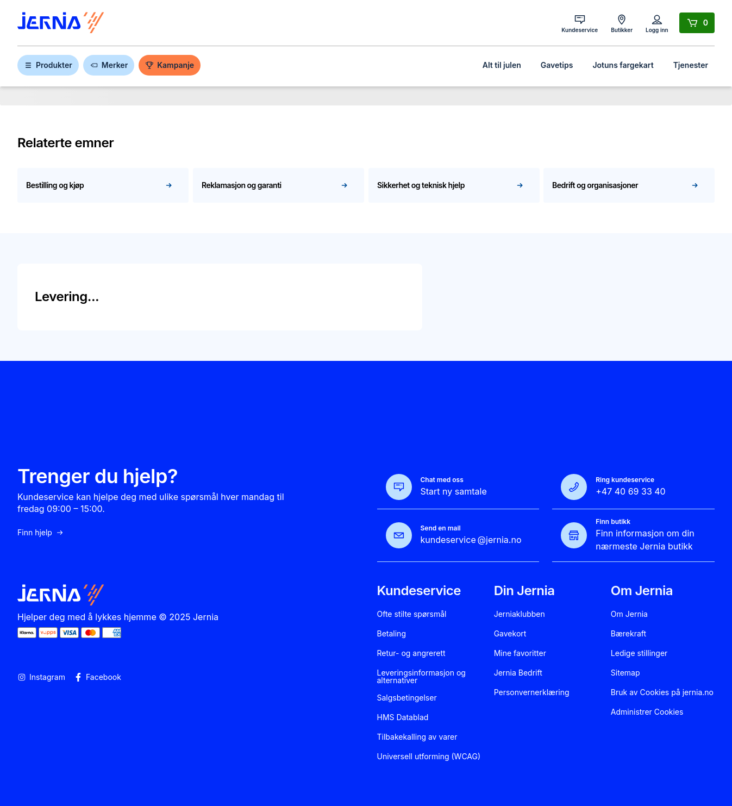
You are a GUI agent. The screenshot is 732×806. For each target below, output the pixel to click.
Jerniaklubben (519, 614)
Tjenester (690, 65)
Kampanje (169, 65)
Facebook (97, 677)
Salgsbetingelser (407, 698)
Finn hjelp (40, 532)
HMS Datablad (403, 717)
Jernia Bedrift (518, 673)
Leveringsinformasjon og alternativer (421, 676)
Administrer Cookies (647, 712)
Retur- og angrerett (411, 653)
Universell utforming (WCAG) (429, 756)
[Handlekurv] (697, 23)
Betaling (391, 634)
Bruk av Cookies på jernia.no (662, 692)
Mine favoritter (520, 653)
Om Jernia (629, 614)
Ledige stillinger (639, 653)
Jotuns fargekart (622, 65)
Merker (109, 65)
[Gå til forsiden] (60, 23)
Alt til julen (502, 65)
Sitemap (625, 673)
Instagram (41, 677)
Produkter (48, 65)
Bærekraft (628, 634)
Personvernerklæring (532, 692)
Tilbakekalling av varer (417, 737)
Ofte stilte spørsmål (412, 614)
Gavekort (510, 634)
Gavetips (557, 65)
